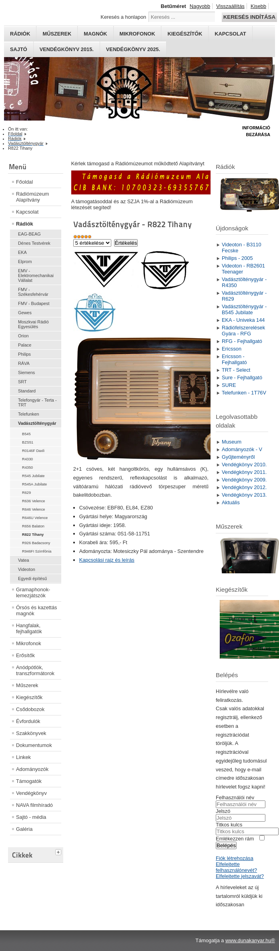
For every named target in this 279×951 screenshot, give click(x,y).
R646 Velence (33, 509)
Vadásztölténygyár (37, 423)
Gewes (25, 312)
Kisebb (258, 6)
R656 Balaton (33, 526)
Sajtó (18, 49)
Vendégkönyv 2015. (67, 49)
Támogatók (29, 781)
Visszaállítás (230, 6)
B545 (26, 434)
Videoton (26, 569)
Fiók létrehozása (234, 858)
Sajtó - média (31, 817)
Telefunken (28, 414)
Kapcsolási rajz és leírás (106, 560)
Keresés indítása (249, 17)
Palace (24, 345)
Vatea (23, 560)
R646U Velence (35, 518)
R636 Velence (33, 501)
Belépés (226, 845)
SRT (22, 381)
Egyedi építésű (32, 578)
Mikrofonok (137, 34)
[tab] (59, 851)
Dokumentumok (34, 745)
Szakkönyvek (31, 733)
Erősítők (25, 655)
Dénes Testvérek (34, 243)
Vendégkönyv (31, 793)
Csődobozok (30, 709)
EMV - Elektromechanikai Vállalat (36, 275)
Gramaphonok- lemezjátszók (33, 592)
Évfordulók (28, 721)
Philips (24, 354)
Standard (27, 390)
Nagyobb (200, 6)
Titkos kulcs (229, 825)
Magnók (95, 34)
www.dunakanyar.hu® (250, 940)
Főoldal (24, 182)
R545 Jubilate (33, 476)
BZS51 (27, 442)
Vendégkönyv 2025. (133, 49)
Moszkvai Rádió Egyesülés (33, 324)
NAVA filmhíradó (34, 805)
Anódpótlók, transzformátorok (35, 670)
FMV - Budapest (34, 303)
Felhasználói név (235, 797)
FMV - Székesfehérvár (33, 292)
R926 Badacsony (36, 543)
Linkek (23, 757)
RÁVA (24, 363)
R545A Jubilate (34, 484)
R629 (26, 493)
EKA (22, 252)
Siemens (26, 372)
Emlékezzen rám (235, 839)
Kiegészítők (184, 34)
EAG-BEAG (29, 234)
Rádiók (20, 34)
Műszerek (56, 34)
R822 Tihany (33, 535)
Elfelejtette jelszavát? (240, 876)
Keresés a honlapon (123, 17)
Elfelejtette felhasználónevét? (236, 867)
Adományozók (32, 769)
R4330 (27, 459)
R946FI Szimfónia (36, 551)
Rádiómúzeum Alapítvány (32, 197)
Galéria (24, 829)
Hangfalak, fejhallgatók (29, 628)
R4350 (27, 468)
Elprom (25, 261)
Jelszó (223, 811)
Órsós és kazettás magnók (36, 610)
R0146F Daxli (33, 451)
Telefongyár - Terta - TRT (37, 402)
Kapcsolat (230, 34)
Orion (23, 335)
